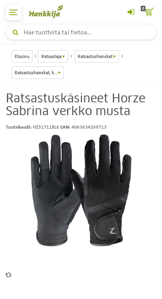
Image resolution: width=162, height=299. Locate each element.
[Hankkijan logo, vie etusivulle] (50, 11)
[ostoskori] (148, 12)
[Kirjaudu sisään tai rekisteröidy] (130, 12)
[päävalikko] (13, 12)
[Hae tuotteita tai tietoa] (81, 32)
